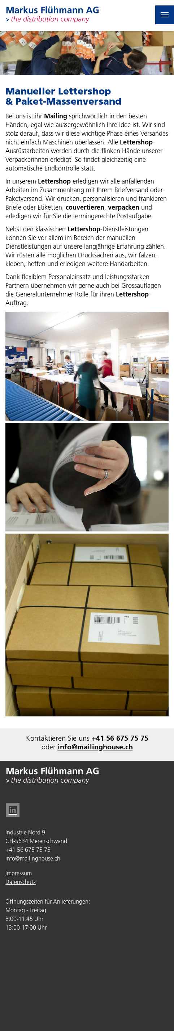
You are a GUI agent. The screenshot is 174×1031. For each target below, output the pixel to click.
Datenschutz (20, 881)
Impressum (18, 873)
